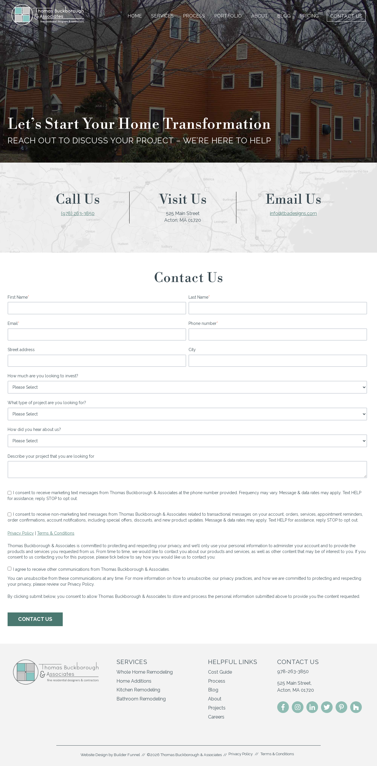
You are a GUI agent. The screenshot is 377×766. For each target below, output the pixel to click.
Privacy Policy (21, 533)
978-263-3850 (293, 671)
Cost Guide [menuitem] (220, 672)
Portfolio (228, 16)
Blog (284, 16)
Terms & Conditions (55, 533)
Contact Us (346, 16)
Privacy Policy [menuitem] (240, 754)
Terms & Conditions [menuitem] (277, 754)
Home (135, 16)
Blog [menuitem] (213, 690)
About (259, 16)
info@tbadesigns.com (293, 213)
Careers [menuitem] (216, 717)
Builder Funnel (127, 755)
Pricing (309, 16)
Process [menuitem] (216, 681)
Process (194, 16)
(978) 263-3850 (78, 213)
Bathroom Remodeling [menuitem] (141, 699)
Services (162, 16)
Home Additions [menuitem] (133, 681)
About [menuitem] (214, 699)
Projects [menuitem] (217, 708)
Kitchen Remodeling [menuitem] (138, 690)
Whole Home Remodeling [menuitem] (144, 672)
